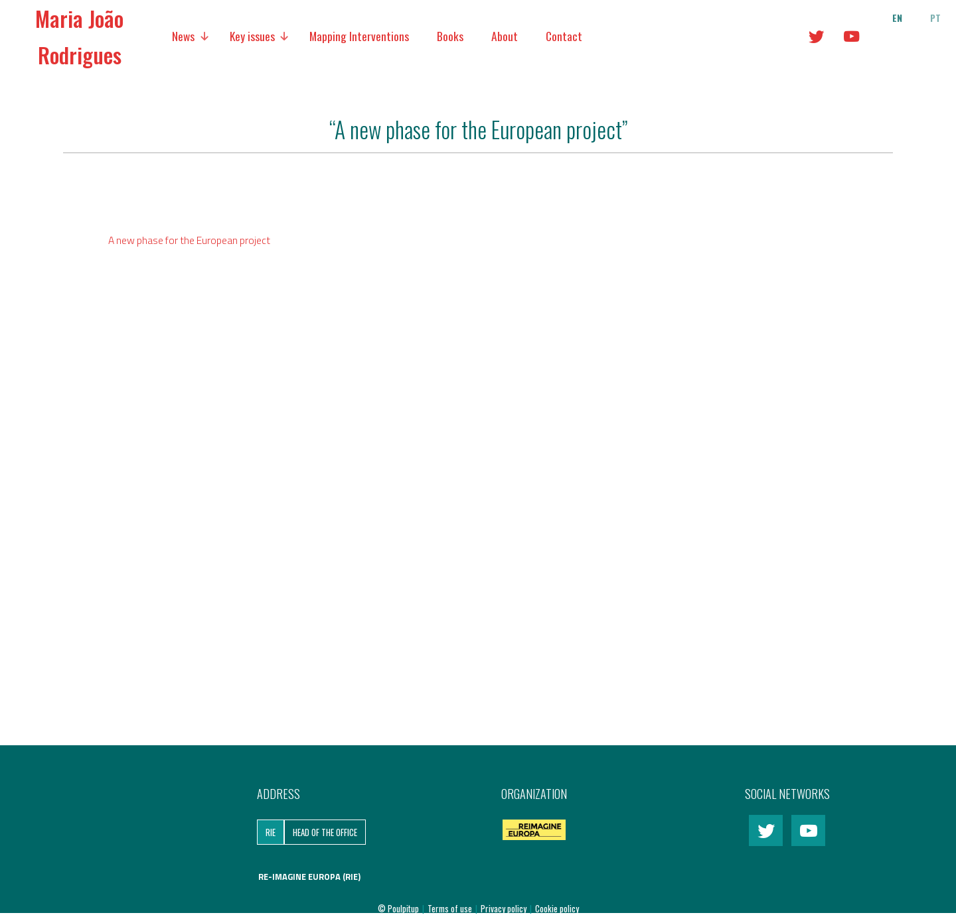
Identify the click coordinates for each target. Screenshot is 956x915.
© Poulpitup (398, 908)
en (897, 18)
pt (935, 18)
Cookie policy (557, 908)
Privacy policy (504, 908)
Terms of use (451, 908)
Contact (564, 35)
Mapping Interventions (359, 35)
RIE (271, 832)
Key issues (252, 35)
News (183, 35)
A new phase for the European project (189, 240)
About (504, 35)
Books (450, 35)
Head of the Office (325, 832)
